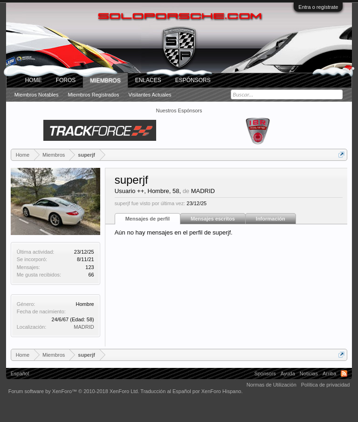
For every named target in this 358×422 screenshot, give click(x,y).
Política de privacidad (325, 384)
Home (33, 80)
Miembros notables (36, 94)
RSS (344, 373)
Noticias (309, 373)
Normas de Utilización (271, 384)
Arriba (329, 373)
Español (20, 373)
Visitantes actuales (149, 94)
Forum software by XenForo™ (73, 391)
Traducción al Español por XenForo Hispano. (191, 391)
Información (270, 218)
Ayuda (288, 373)
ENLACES (148, 80)
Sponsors (264, 373)
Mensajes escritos (213, 218)
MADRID (84, 327)
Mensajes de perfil (147, 218)
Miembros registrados (93, 94)
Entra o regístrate (318, 7)
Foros (66, 80)
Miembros (105, 80)
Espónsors (193, 80)
